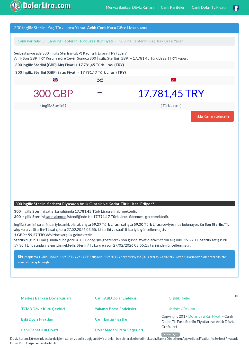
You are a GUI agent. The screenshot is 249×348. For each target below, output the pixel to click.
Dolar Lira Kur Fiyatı (205, 316)
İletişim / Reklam (182, 309)
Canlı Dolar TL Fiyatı (209, 7)
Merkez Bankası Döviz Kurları (130, 7)
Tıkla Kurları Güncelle (212, 116)
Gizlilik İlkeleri (180, 298)
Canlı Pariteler (173, 7)
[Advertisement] (124, 162)
